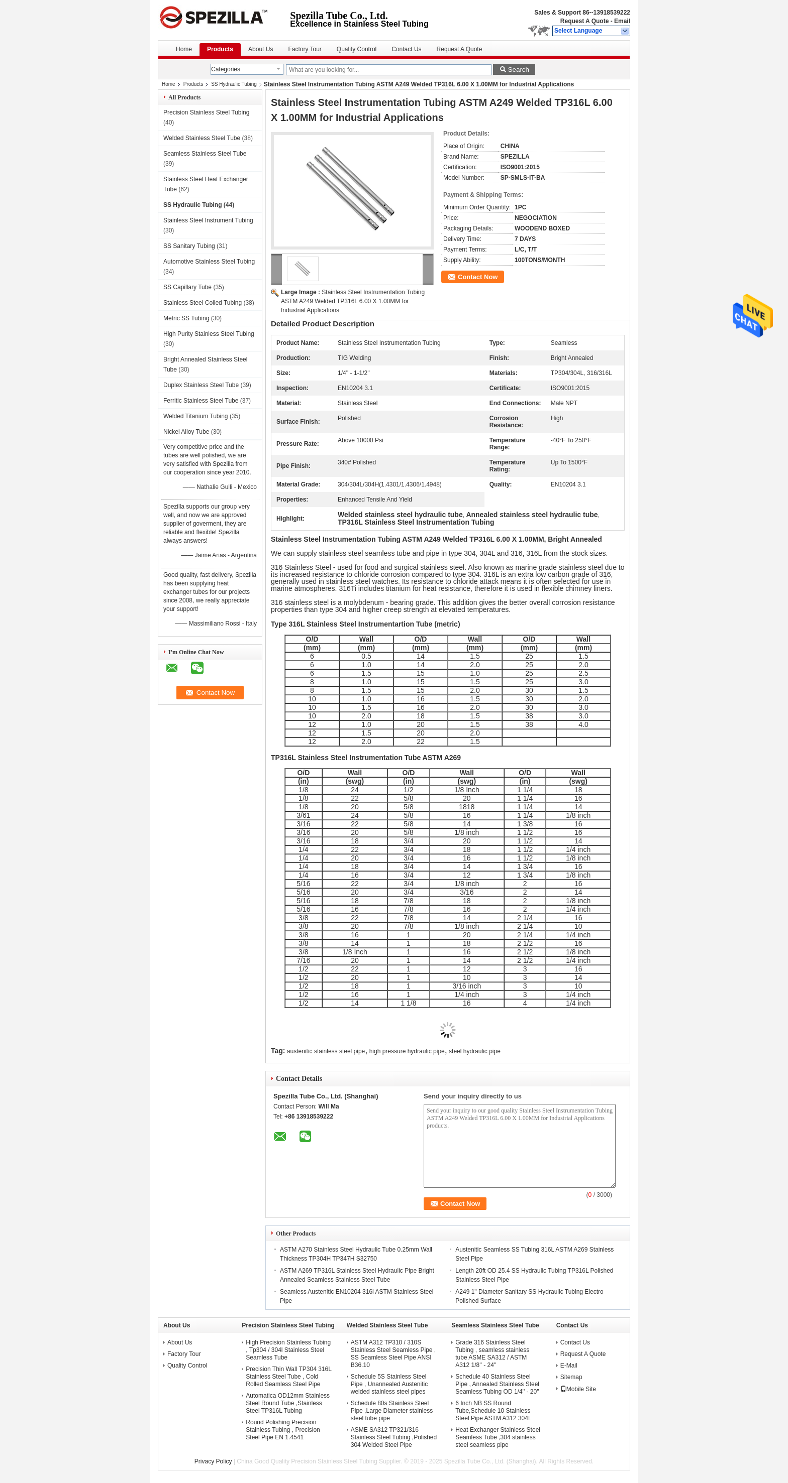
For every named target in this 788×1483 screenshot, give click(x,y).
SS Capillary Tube (187, 287)
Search (518, 69)
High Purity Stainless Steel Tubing (208, 333)
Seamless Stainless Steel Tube (204, 153)
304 (341, 609)
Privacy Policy (213, 1461)
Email (622, 21)
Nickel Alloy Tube (186, 431)
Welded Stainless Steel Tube (201, 138)
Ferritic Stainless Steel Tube (200, 400)
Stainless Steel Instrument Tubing (208, 220)
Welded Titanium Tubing (195, 416)
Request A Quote (584, 21)
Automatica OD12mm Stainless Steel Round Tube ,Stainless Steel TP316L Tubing (288, 1403)
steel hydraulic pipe (475, 1051)
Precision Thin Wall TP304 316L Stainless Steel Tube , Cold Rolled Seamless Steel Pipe (288, 1377)
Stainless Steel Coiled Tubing (202, 302)
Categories (225, 69)
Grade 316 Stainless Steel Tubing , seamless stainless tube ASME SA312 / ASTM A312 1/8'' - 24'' (492, 1354)
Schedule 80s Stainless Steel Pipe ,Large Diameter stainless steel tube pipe (392, 1411)
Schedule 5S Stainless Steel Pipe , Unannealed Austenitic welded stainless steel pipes (389, 1384)
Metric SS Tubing (186, 318)
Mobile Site (578, 1389)
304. (474, 574)
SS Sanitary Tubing (189, 246)
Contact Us (406, 49)
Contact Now (478, 277)
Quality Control (356, 49)
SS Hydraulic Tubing (234, 84)
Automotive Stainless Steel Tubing (209, 261)
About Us (260, 49)
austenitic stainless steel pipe (326, 1051)
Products (220, 49)
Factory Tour (304, 49)
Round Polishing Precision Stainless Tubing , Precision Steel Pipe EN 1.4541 (283, 1430)
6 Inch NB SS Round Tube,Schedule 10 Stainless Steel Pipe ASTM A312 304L (493, 1411)
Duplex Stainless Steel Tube (201, 385)
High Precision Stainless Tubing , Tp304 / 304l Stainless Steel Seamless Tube (288, 1350)
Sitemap (571, 1377)
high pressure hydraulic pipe (407, 1051)
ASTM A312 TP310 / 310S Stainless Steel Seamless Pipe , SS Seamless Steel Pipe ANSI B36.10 (393, 1354)
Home (184, 49)
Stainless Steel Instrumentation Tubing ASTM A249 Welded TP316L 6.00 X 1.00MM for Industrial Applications (353, 301)
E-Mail (568, 1365)
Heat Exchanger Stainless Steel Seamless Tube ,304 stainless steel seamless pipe (497, 1437)
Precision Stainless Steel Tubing (206, 112)
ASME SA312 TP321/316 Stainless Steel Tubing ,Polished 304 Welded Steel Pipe (394, 1437)
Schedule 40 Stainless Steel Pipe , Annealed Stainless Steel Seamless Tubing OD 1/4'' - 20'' (497, 1384)
